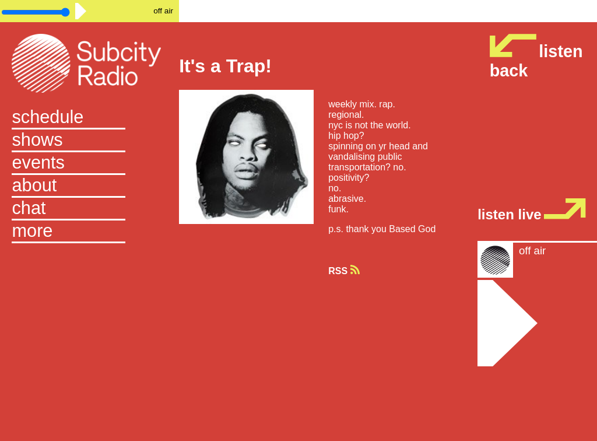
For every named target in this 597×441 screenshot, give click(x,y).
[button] (89, 231)
